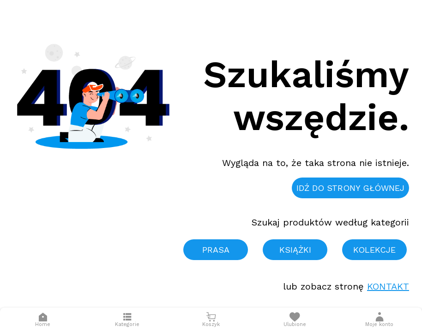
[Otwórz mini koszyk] (211, 320)
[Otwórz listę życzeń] (295, 320)
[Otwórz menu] (127, 320)
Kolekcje (374, 250)
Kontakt (388, 286)
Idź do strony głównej (350, 188)
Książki (295, 250)
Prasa (215, 250)
